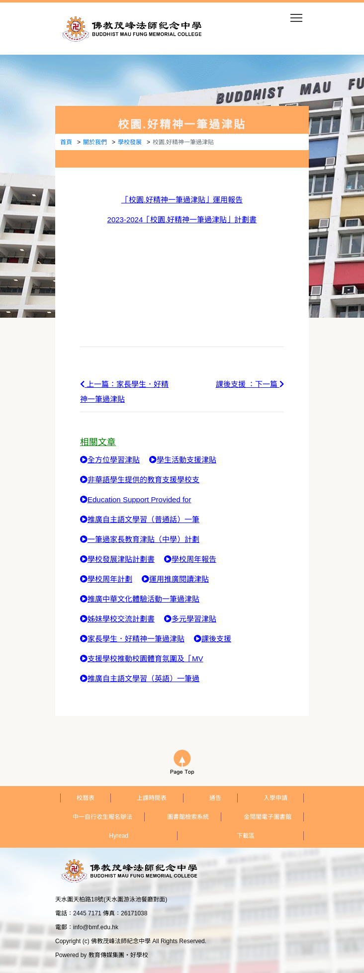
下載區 (246, 835)
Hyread (118, 835)
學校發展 (130, 142)
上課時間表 (152, 798)
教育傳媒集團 (106, 955)
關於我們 (95, 142)
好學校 (139, 955)
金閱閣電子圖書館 (267, 816)
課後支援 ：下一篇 (250, 384)
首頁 (66, 142)
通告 (215, 798)
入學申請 (275, 798)
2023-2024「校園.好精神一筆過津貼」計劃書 (182, 219)
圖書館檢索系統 (188, 816)
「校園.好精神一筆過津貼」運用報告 (182, 199)
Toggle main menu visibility (297, 14)
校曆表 (85, 798)
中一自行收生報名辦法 (102, 816)
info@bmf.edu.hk (95, 927)
